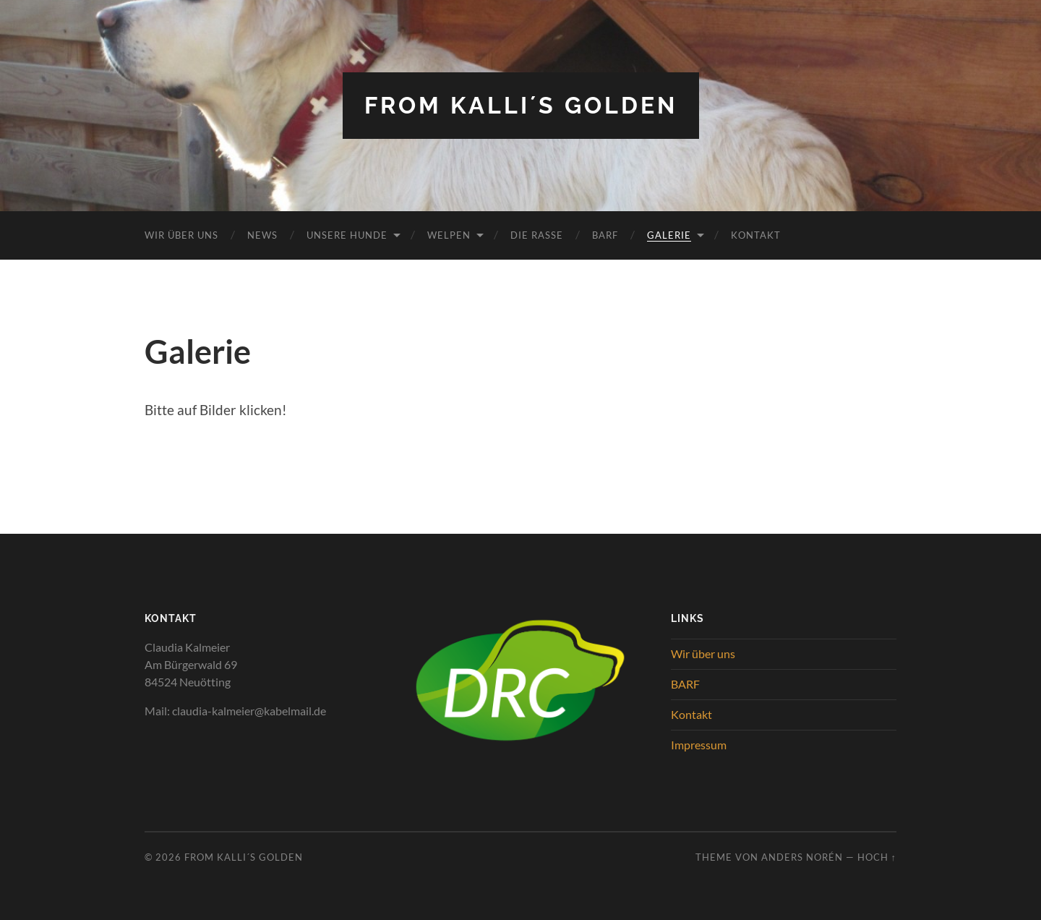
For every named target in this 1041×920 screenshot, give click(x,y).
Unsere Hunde (347, 235)
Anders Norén (802, 857)
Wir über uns (181, 235)
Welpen (449, 235)
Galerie (669, 235)
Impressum (699, 744)
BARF (605, 235)
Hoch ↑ (876, 857)
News (262, 235)
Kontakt (756, 235)
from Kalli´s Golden (520, 105)
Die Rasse (536, 235)
